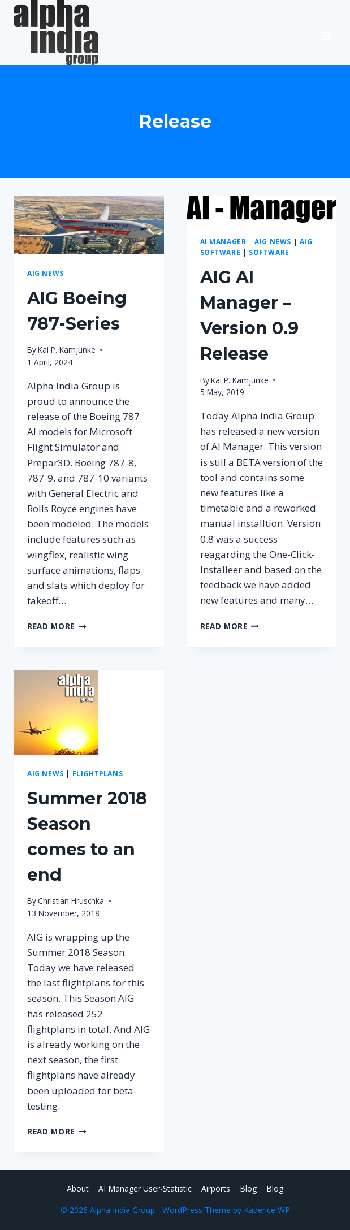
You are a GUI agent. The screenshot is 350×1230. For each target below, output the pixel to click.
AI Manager (223, 241)
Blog (248, 1188)
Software (269, 252)
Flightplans (97, 773)
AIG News (45, 273)
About (78, 1188)
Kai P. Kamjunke (67, 349)
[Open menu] (326, 32)
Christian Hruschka (71, 900)
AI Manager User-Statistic (145, 1188)
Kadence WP (267, 1210)
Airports (215, 1188)
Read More (57, 626)
